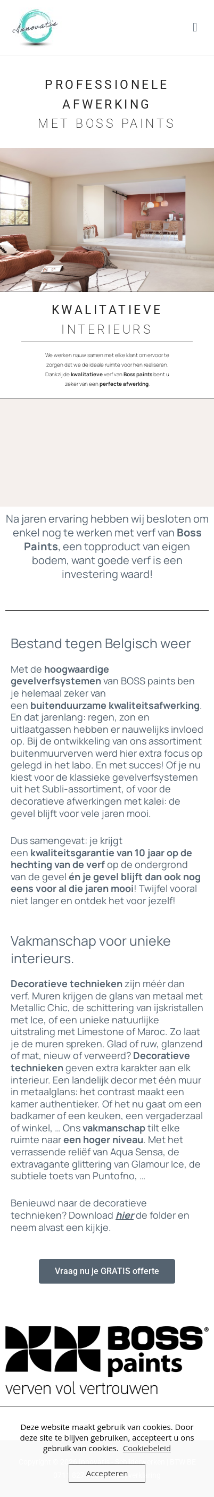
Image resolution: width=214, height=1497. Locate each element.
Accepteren (107, 1473)
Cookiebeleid (147, 1448)
